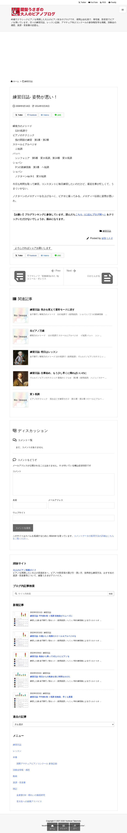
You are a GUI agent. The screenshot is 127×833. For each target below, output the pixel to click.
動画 (15, 776)
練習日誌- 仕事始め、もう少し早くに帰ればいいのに (58, 373)
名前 (15, 500)
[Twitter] (19, 114)
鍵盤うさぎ (107, 238)
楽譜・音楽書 (19, 782)
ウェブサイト (19, 512)
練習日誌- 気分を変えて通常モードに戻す (52, 309)
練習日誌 (29, 81)
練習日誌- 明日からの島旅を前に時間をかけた (50, 677)
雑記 (15, 789)
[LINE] (58, 114)
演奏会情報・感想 (21, 770)
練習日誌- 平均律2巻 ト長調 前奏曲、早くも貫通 (51, 697)
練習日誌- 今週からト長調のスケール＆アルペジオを (53, 636)
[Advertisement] (63, 54)
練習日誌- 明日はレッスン (44, 352)
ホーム (16, 81)
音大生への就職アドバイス (29, 801)
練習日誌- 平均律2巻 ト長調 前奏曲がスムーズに (51, 616)
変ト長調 (35, 394)
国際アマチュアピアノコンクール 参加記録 (37, 763)
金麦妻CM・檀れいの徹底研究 (31, 795)
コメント (17, 471)
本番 (15, 757)
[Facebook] (32, 114)
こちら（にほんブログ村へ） (91, 214)
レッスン (17, 751)
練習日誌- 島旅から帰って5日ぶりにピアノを (49, 656)
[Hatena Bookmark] (45, 114)
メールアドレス (55, 500)
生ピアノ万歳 (37, 331)
